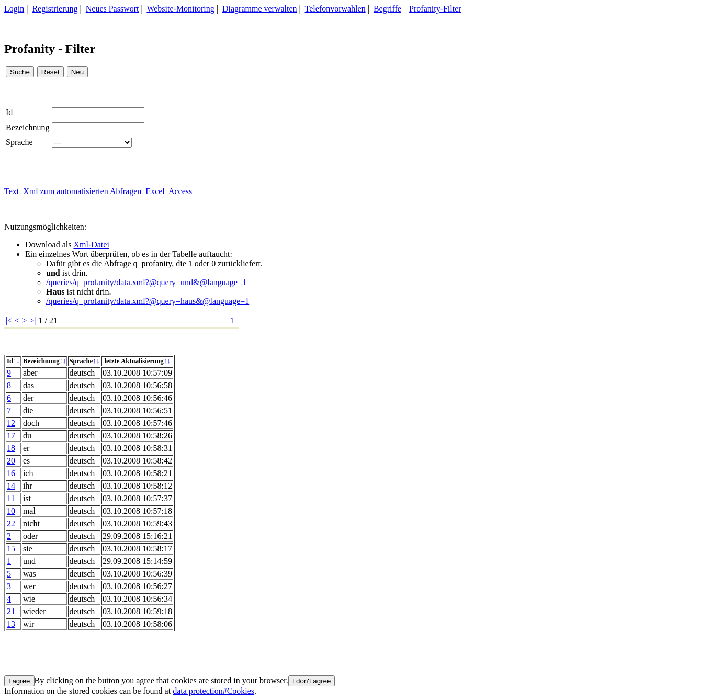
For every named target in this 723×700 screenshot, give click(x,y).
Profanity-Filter (435, 8)
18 (11, 448)
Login (14, 8)
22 (11, 523)
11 (11, 498)
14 (11, 485)
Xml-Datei (91, 244)
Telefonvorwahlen (335, 8)
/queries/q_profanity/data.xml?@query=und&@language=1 (146, 282)
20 (11, 460)
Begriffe (387, 8)
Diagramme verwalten (259, 8)
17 (11, 435)
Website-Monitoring (180, 8)
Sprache (19, 142)
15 (11, 548)
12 (11, 423)
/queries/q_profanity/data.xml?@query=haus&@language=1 (147, 301)
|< (9, 320)
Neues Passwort (112, 8)
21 (11, 611)
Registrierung (54, 8)
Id (9, 112)
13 (11, 623)
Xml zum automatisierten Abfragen (82, 191)
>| (32, 320)
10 (11, 510)
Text (11, 191)
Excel (154, 191)
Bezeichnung (28, 127)
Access (180, 191)
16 (11, 473)
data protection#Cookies (213, 690)
